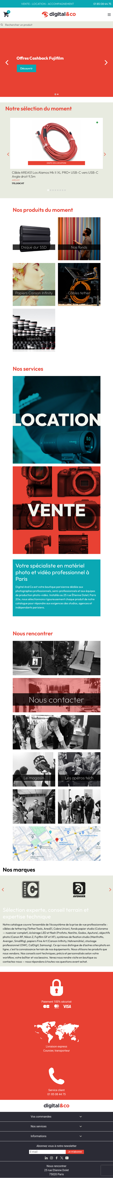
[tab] (55, 94)
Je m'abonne (75, 1151)
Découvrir (26, 68)
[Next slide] (106, 62)
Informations (38, 1136)
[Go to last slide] (7, 62)
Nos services (39, 1126)
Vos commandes (41, 1116)
